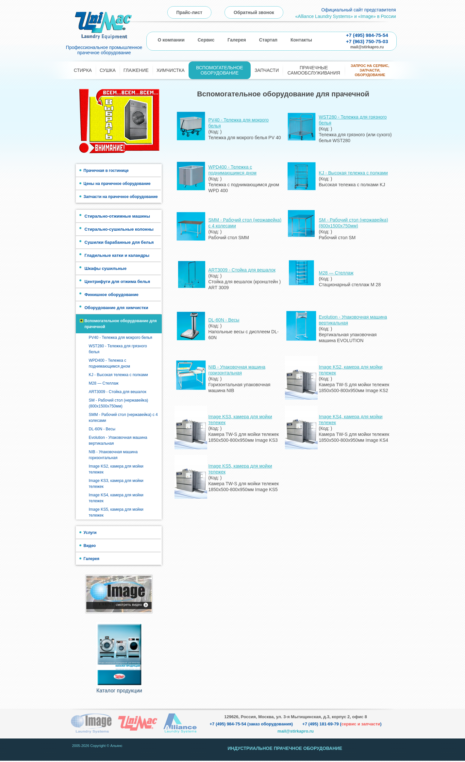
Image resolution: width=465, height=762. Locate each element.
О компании (171, 39)
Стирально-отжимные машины (117, 216)
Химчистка (171, 70)
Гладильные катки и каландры (117, 255)
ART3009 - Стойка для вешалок (117, 391)
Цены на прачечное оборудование (117, 183)
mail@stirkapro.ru (367, 47)
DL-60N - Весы (102, 429)
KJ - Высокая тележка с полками (118, 375)
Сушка (108, 70)
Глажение (136, 70)
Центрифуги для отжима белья (117, 281)
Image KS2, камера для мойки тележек (116, 469)
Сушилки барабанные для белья (119, 242)
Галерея (236, 39)
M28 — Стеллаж (104, 383)
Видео (90, 545)
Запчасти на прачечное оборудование (121, 196)
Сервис (206, 39)
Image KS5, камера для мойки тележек (116, 512)
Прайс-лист (189, 12)
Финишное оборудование (112, 294)
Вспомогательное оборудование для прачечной (121, 324)
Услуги (90, 532)
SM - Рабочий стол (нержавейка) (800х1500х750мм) (118, 403)
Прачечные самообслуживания (314, 70)
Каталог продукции (119, 692)
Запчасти (267, 70)
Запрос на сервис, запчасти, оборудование (370, 70)
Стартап (268, 39)
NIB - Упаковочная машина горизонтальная (113, 455)
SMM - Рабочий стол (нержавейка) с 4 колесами (123, 417)
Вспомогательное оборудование (219, 70)
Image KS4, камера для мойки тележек (116, 498)
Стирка (83, 70)
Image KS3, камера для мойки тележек (116, 483)
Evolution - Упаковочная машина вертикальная (118, 440)
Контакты (301, 39)
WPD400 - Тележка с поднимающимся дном (109, 363)
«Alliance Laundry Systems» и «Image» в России (345, 16)
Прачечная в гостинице (106, 170)
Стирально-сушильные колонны (119, 229)
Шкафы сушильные (106, 268)
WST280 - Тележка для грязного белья (118, 349)
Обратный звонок (254, 12)
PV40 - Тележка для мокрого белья (120, 337)
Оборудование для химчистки (116, 307)
